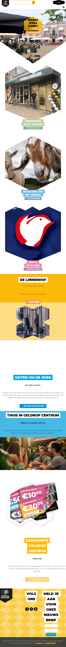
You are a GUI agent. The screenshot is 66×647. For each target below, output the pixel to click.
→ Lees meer (33, 302)
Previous (2, 36)
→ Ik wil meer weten (37, 579)
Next (63, 36)
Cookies (39, 643)
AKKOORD (49, 643)
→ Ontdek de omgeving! (33, 406)
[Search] (23, 2)
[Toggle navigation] (58, 7)
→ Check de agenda (33, 32)
